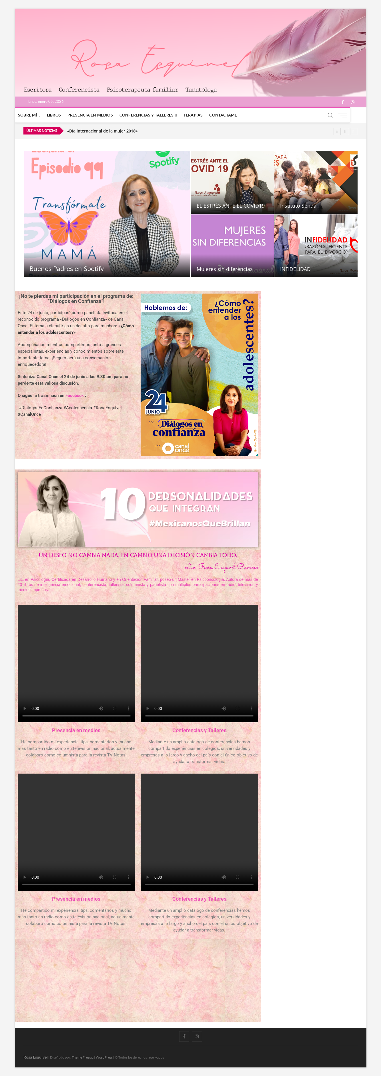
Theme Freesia (82, 1057)
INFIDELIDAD (295, 269)
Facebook (74, 395)
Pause (337, 131)
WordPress (104, 1057)
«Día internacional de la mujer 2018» (102, 131)
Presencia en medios (98, 115)
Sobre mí (35, 115)
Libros (62, 115)
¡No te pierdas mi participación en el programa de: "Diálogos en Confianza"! (76, 298)
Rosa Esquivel (35, 1057)
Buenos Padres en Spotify (66, 268)
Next (353, 131)
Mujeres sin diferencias (225, 269)
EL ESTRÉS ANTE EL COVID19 (231, 205)
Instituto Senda (298, 205)
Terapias (201, 115)
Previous (345, 131)
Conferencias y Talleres (154, 115)
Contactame (231, 115)
